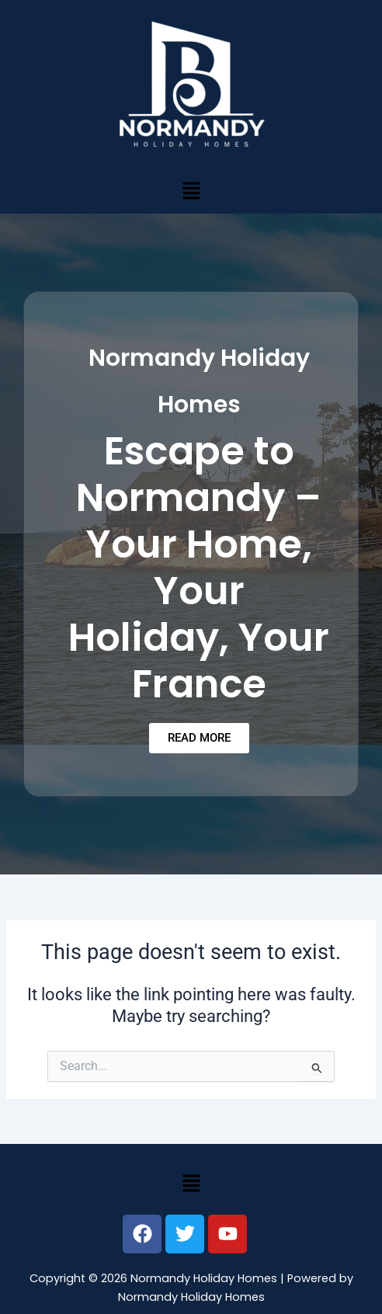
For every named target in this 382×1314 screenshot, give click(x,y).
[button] (191, 190)
